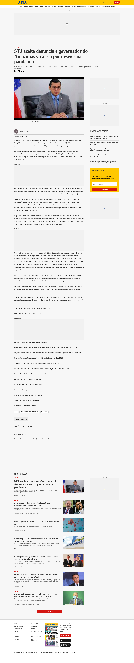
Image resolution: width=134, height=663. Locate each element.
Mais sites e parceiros (108, 6)
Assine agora (65, 635)
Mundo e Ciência (81, 6)
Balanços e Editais (35, 634)
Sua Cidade (91, 6)
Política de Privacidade (34, 640)
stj (16, 411)
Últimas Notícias (28, 6)
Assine (117, 2)
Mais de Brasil (49, 611)
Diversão (47, 6)
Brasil (73, 6)
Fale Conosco (65, 652)
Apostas (98, 6)
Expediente (58, 652)
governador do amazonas (29, 411)
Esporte (54, 6)
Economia (67, 6)
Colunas (60, 6)
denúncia (44, 411)
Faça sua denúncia (36, 636)
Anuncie (72, 652)
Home (20, 6)
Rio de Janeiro (39, 6)
